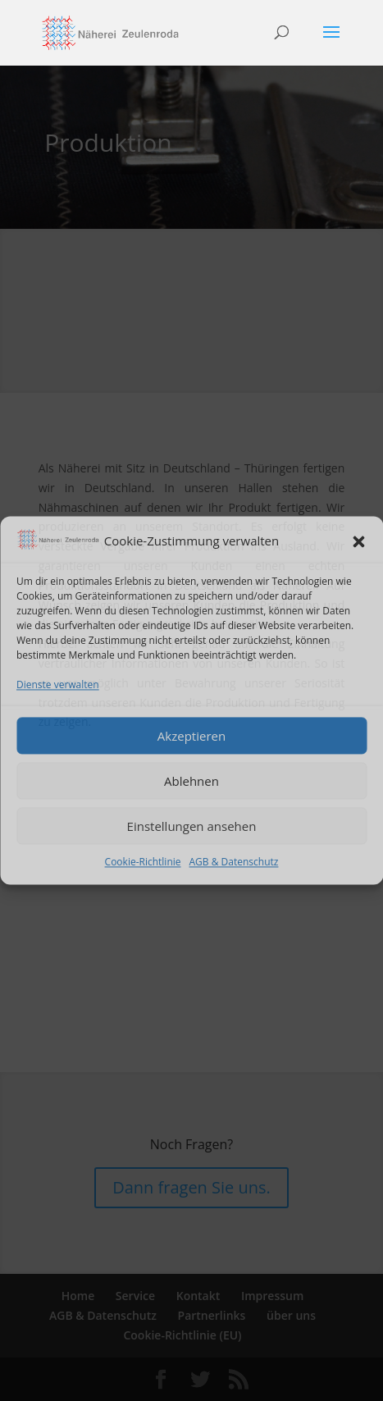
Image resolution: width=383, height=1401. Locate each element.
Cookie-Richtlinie (143, 862)
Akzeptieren (191, 736)
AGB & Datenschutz (234, 862)
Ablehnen (191, 781)
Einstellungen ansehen (192, 826)
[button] (358, 542)
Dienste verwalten (57, 684)
